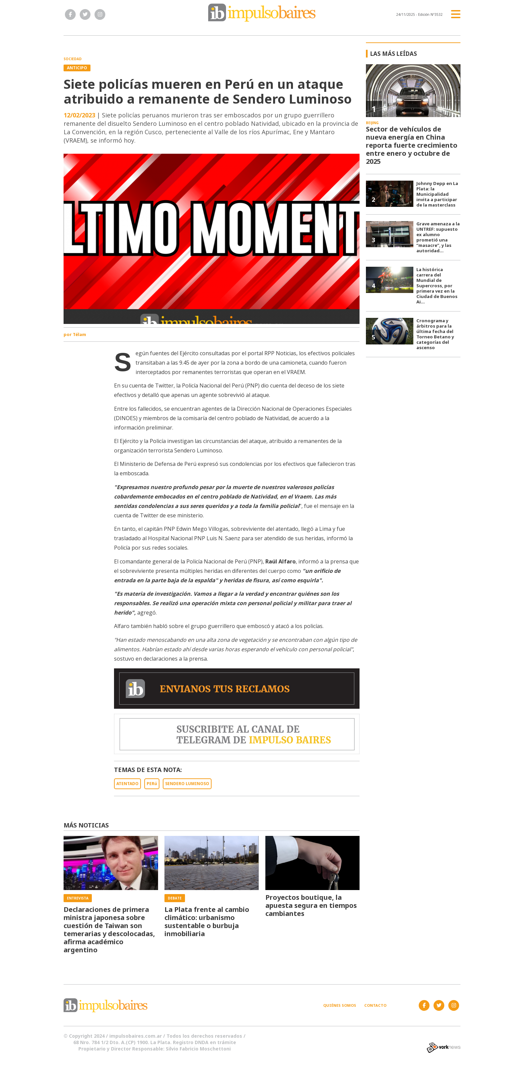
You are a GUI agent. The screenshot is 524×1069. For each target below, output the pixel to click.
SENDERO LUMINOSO (187, 783)
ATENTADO (127, 783)
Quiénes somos (339, 1005)
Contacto (375, 1005)
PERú (152, 783)
